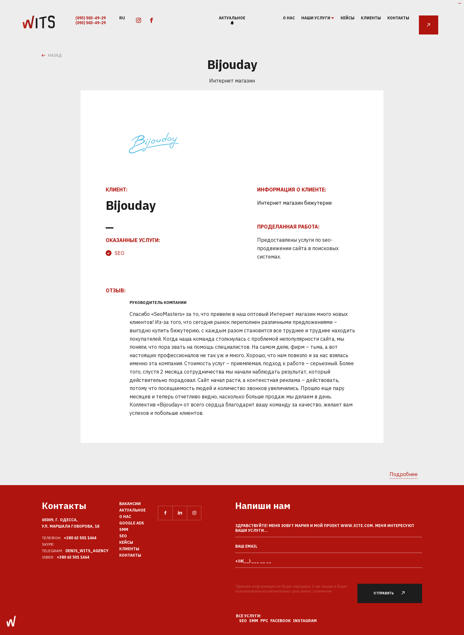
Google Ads (131, 523)
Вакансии (130, 503)
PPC (264, 620)
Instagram (305, 620)
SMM (123, 529)
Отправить (392, 593)
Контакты (398, 17)
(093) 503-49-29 (90, 17)
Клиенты (371, 17)
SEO (119, 253)
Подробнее (404, 474)
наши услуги (316, 18)
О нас (289, 17)
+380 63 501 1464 (80, 537)
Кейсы (347, 17)
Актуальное (232, 17)
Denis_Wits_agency (87, 550)
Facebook (280, 620)
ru (122, 17)
